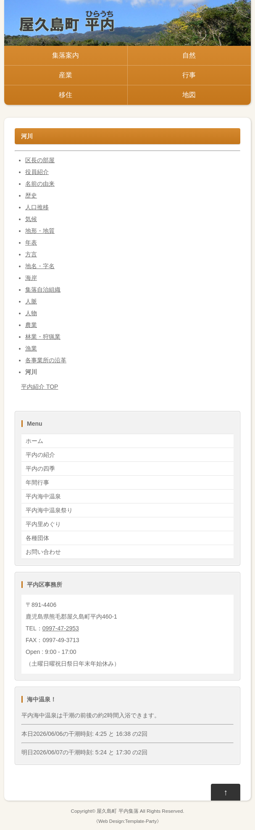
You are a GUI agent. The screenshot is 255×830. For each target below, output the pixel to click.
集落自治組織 (42, 289)
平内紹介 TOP (39, 386)
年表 (31, 242)
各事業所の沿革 (45, 360)
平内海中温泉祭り (49, 510)
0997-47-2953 (60, 628)
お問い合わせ (43, 551)
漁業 (31, 348)
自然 (189, 55)
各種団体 (37, 538)
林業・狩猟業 (42, 336)
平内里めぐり (43, 524)
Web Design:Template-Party (127, 821)
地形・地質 (40, 230)
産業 (65, 75)
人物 (31, 313)
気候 (31, 219)
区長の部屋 (40, 160)
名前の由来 (40, 183)
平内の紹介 (40, 454)
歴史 (31, 195)
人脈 (31, 301)
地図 (189, 94)
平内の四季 (40, 468)
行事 (189, 75)
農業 (31, 324)
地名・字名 (40, 266)
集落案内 (65, 55)
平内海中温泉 (43, 496)
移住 (65, 94)
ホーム (34, 440)
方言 (31, 254)
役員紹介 (37, 172)
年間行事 (37, 482)
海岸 (31, 277)
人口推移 (37, 207)
